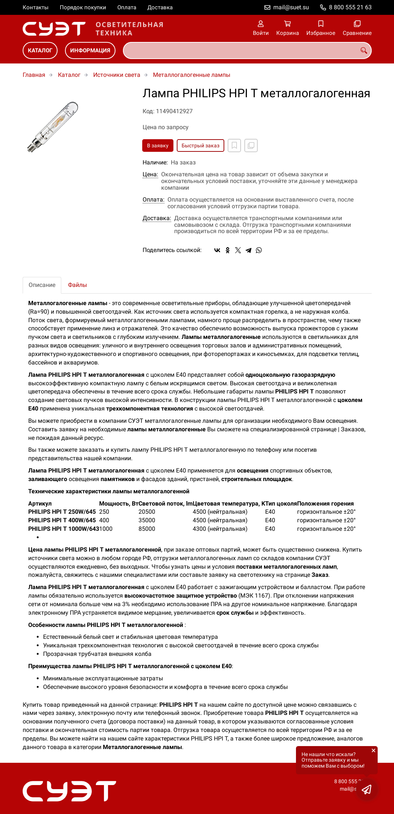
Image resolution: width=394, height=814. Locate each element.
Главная (34, 74)
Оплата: (154, 199)
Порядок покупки (83, 7)
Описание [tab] (42, 284)
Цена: (150, 174)
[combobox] (247, 50)
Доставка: (157, 218)
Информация (90, 50)
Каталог (40, 50)
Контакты (36, 7)
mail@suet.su (291, 7)
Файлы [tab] (77, 284)
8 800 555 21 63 (350, 7)
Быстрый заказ (200, 145)
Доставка (160, 7)
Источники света (116, 74)
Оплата (126, 7)
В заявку (158, 145)
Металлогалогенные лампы (191, 74)
